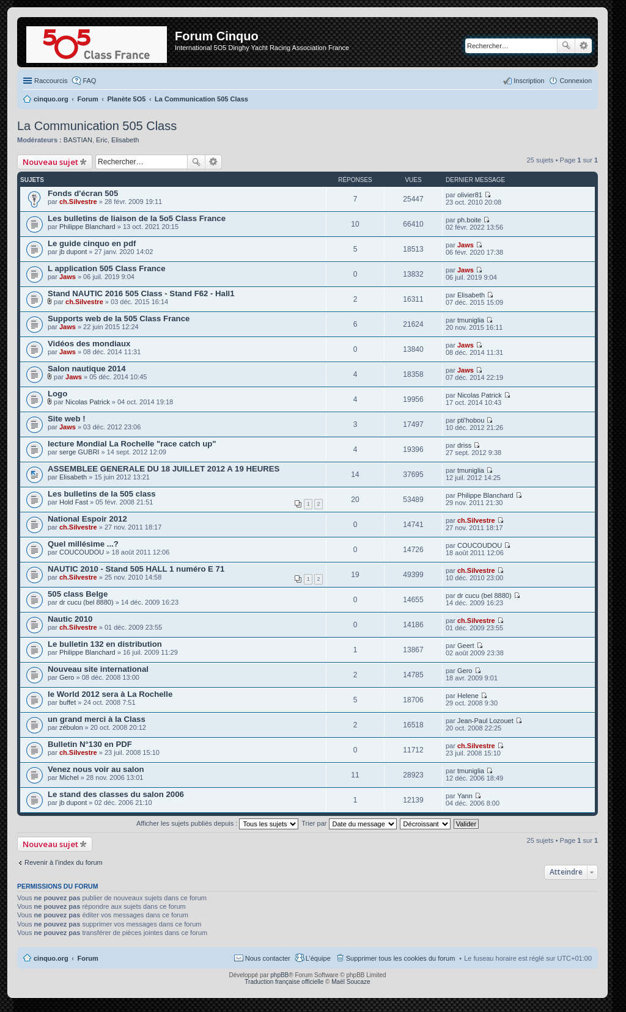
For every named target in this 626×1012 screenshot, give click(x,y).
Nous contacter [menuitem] (267, 958)
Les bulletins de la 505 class (102, 493)
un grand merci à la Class (96, 719)
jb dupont (73, 251)
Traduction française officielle (284, 981)
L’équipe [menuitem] (318, 958)
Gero (66, 677)
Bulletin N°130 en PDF (90, 744)
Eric (102, 140)
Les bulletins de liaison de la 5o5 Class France (137, 218)
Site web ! (67, 418)
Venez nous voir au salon (96, 769)
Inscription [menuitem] (529, 80)
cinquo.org (51, 958)
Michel (69, 777)
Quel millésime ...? (83, 543)
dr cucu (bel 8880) (86, 602)
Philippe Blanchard (87, 226)
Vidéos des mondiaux (89, 343)
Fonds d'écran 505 (83, 193)
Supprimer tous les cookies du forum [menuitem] (400, 958)
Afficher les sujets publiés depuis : (217, 823)
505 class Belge (78, 594)
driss (464, 445)
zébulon (71, 727)
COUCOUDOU (81, 552)
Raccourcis (50, 80)
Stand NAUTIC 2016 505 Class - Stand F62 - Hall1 (141, 293)
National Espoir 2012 (87, 518)
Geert (465, 645)
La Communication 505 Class (97, 126)
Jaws (465, 245)
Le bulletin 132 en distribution (105, 644)
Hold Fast (73, 502)
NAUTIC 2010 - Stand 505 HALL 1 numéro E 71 (136, 568)
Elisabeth (125, 140)
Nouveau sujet (50, 161)
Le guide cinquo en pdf (92, 243)
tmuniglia (470, 320)
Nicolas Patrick (87, 402)
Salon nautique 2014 (87, 368)
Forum (88, 958)
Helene (468, 695)
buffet (67, 702)
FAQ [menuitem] (89, 80)
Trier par (348, 823)
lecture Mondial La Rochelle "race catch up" (132, 443)
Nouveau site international (98, 669)
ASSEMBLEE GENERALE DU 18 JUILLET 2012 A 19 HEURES (163, 468)
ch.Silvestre (78, 201)
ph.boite (469, 220)
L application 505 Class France (107, 268)
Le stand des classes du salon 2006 (116, 794)
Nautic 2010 (70, 619)
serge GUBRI (79, 452)
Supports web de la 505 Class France (119, 318)
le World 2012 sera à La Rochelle (110, 694)
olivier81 (469, 194)
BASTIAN (78, 140)
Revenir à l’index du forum (63, 862)
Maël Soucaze (350, 981)
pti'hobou (470, 420)
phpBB (279, 975)
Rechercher (566, 45)
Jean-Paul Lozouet (485, 720)
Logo (57, 393)
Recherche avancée (583, 45)
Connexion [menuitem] (575, 80)
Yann (465, 795)
